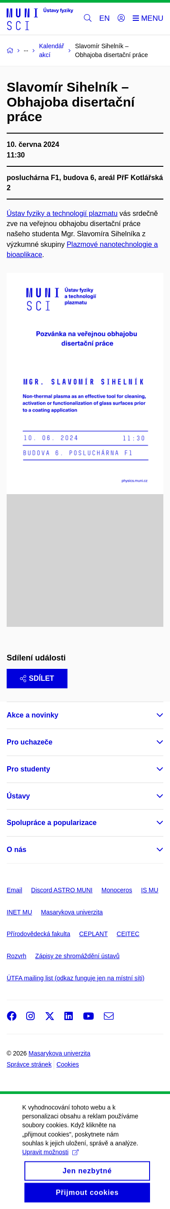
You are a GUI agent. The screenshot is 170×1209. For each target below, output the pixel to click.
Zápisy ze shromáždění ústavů (77, 956)
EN (104, 18)
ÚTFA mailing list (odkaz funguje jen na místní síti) (75, 978)
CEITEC (128, 933)
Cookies (67, 1064)
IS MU (149, 890)
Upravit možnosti (50, 1163)
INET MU (19, 912)
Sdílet (37, 678)
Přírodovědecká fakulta (38, 933)
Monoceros (116, 890)
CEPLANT (93, 933)
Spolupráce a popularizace (52, 822)
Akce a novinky (33, 715)
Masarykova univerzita (72, 912)
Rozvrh (16, 956)
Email (14, 890)
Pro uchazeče (29, 742)
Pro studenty (28, 769)
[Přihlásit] (121, 19)
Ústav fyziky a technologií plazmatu (62, 213)
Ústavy (18, 796)
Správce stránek (29, 1064)
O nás (16, 849)
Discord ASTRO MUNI (61, 890)
